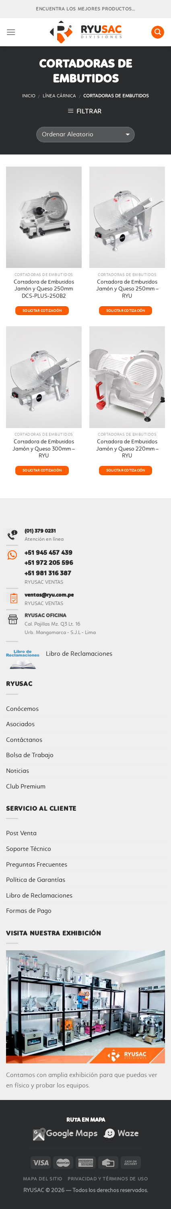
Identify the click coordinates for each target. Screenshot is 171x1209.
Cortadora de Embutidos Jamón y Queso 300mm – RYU (43, 448)
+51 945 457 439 (48, 552)
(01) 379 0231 (40, 531)
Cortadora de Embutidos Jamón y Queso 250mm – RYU (127, 288)
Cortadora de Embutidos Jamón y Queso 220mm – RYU (127, 448)
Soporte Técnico (28, 849)
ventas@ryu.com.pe (49, 594)
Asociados (20, 724)
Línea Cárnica (59, 96)
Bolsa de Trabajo (30, 755)
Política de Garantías (35, 880)
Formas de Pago (29, 910)
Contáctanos (24, 740)
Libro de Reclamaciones (79, 653)
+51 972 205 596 (49, 562)
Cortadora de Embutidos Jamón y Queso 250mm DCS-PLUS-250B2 (44, 288)
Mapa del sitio (42, 1179)
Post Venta (21, 833)
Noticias (17, 770)
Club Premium (25, 786)
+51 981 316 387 (48, 573)
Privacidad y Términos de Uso (108, 1179)
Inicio (28, 96)
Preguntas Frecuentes (36, 864)
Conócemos (22, 709)
